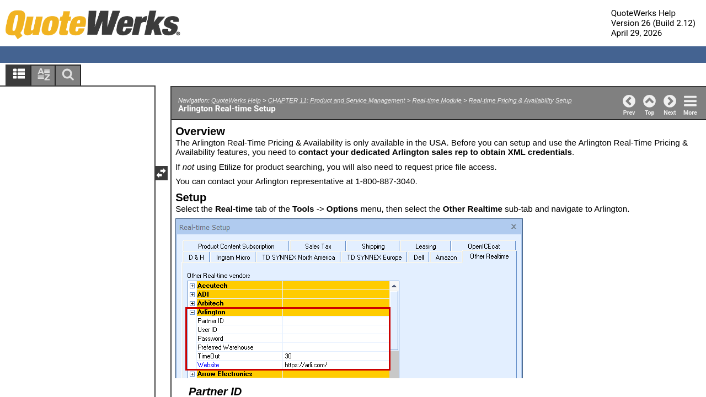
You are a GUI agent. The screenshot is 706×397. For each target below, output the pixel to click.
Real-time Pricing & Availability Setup (520, 100)
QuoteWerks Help (236, 100)
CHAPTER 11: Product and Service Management (336, 100)
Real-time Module (437, 100)
